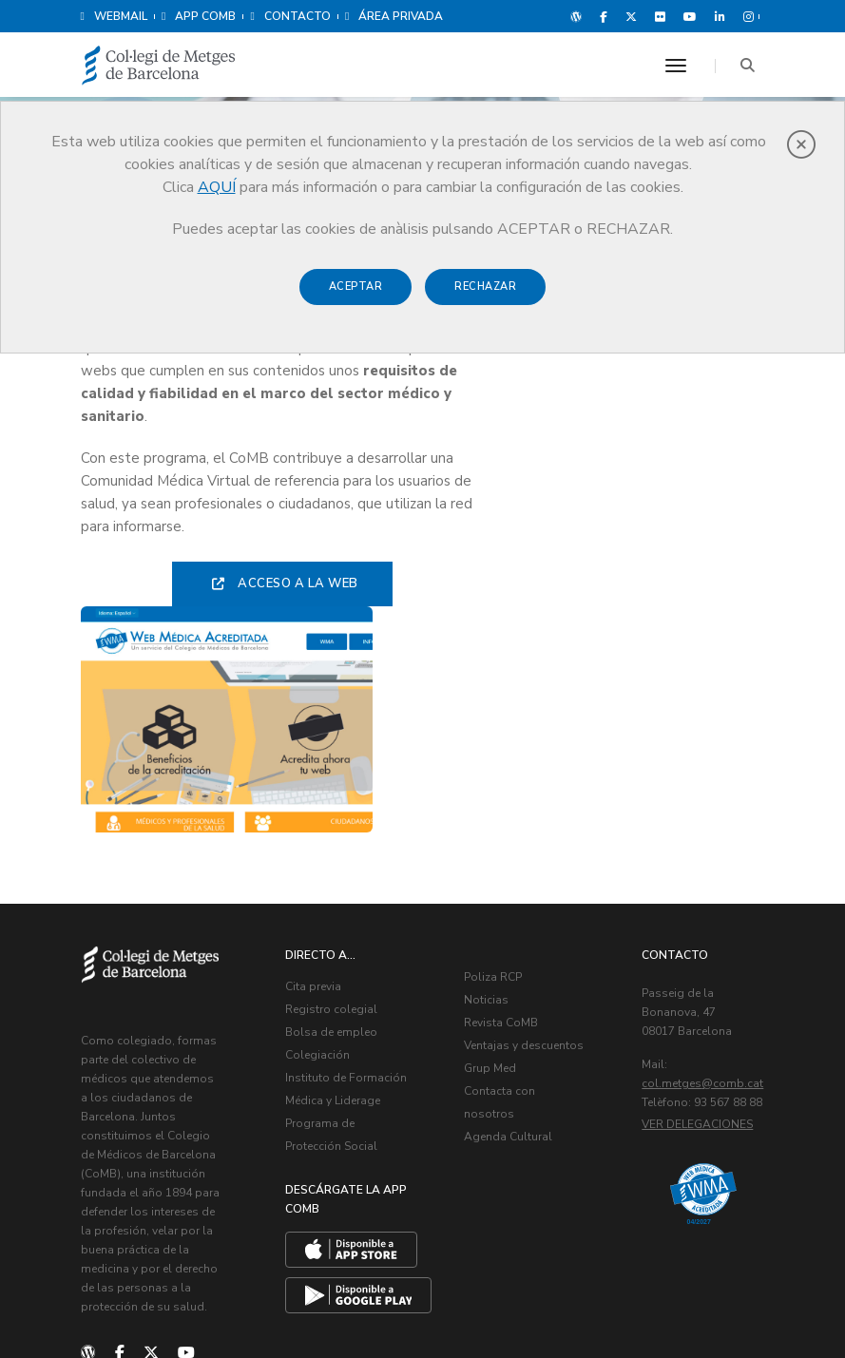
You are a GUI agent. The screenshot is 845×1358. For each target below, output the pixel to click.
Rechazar (485, 286)
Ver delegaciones (699, 919)
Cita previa (315, 762)
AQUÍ (217, 187)
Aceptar (356, 286)
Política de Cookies (708, 1301)
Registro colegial (333, 785)
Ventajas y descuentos (526, 821)
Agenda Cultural (510, 912)
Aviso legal (612, 1301)
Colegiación (319, 830)
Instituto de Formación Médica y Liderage (340, 876)
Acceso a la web (277, 585)
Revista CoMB (503, 798)
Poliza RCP (495, 752)
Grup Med (492, 843)
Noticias (488, 775)
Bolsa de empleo (333, 807)
